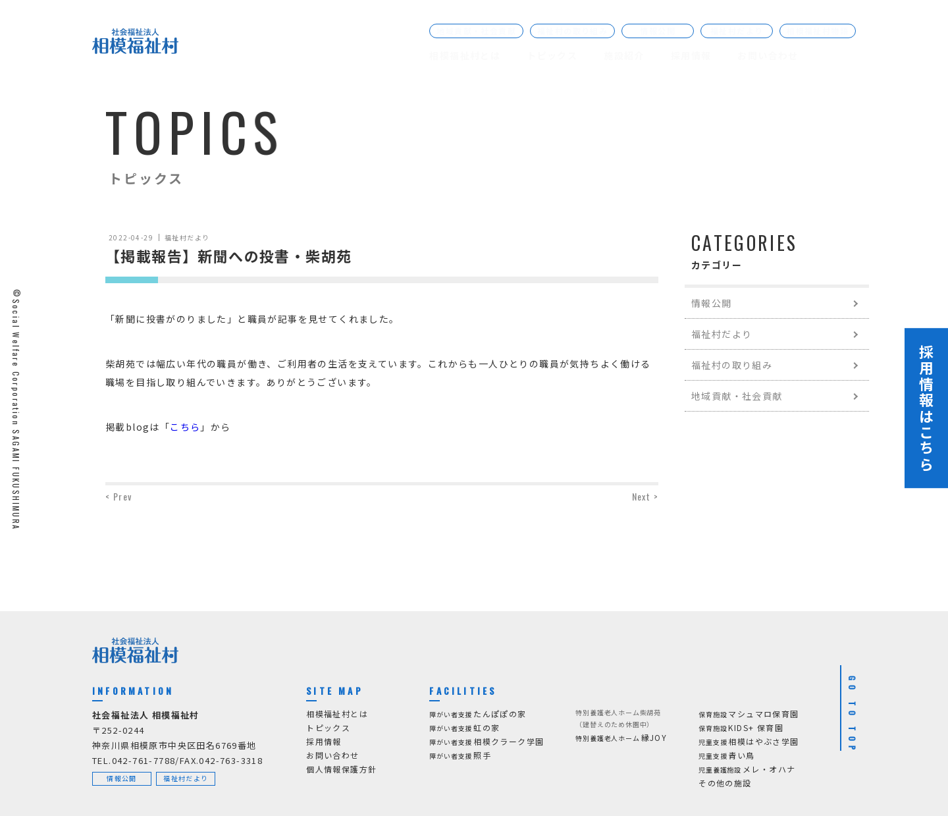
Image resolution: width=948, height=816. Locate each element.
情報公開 (657, 30)
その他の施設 (724, 782)
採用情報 (691, 55)
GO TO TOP (852, 715)
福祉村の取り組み (572, 30)
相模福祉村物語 (818, 30)
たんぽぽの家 (477, 714)
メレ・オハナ (746, 769)
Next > (645, 496)
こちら (185, 426)
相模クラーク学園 (486, 742)
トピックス (552, 55)
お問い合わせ (767, 55)
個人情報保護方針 (341, 769)
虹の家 (464, 728)
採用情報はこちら (926, 408)
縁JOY (621, 738)
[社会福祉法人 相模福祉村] (135, 43)
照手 (460, 755)
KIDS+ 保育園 (740, 728)
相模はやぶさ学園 (748, 742)
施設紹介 (624, 55)
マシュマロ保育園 (748, 714)
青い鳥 (726, 755)
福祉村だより (736, 30)
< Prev (118, 496)
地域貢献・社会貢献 (476, 30)
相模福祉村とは (464, 55)
